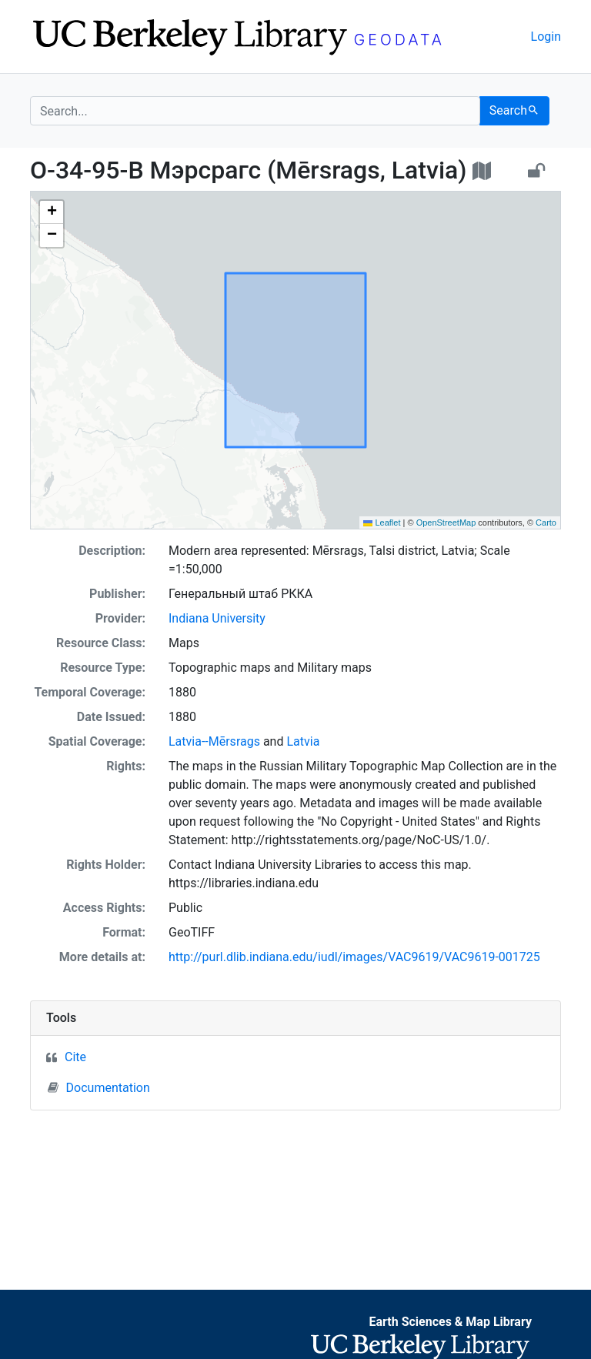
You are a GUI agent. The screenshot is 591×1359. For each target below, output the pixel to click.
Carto (546, 522)
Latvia (302, 741)
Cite (75, 1057)
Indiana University (217, 618)
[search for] (255, 110)
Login (546, 36)
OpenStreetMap (446, 522)
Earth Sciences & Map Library (450, 1321)
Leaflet (381, 522)
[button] (51, 212)
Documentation (99, 1087)
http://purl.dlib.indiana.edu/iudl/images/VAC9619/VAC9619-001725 (354, 957)
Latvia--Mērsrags (214, 741)
